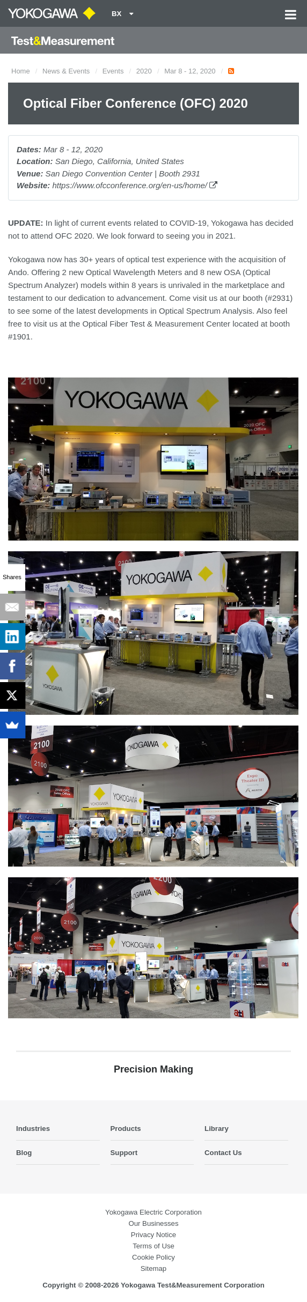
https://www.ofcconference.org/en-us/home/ (134, 185)
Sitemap (153, 1268)
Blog (24, 1153)
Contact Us (223, 1153)
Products (126, 1129)
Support (124, 1153)
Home (20, 71)
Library (216, 1129)
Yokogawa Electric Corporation (153, 1212)
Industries (33, 1129)
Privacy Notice (153, 1235)
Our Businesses (153, 1223)
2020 (144, 71)
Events (113, 71)
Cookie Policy (153, 1257)
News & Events (66, 71)
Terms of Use (153, 1246)
